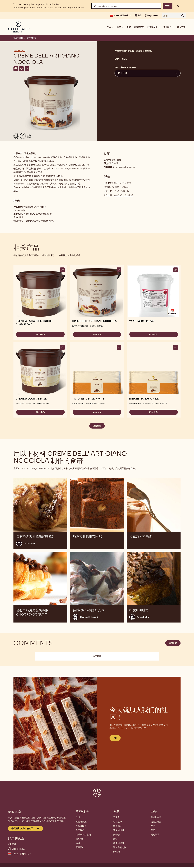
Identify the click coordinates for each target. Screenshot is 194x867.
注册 (115, 738)
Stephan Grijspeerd (89, 617)
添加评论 (173, 643)
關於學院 (155, 834)
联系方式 (181, 27)
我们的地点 (156, 821)
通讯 (78, 843)
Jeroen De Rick (143, 617)
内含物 (116, 834)
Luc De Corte (29, 543)
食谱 (129, 27)
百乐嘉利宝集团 (83, 834)
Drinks (116, 851)
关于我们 (80, 830)
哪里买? (79, 847)
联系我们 (80, 838)
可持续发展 (81, 826)
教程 (153, 826)
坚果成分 (117, 826)
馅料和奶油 (31, 38)
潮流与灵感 (139, 27)
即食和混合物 (119, 847)
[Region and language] (126, 6)
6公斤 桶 (118, 195)
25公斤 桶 (128, 195)
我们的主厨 (156, 817)
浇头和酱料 (118, 843)
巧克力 (116, 817)
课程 (153, 830)
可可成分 (117, 821)
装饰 (115, 838)
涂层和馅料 (18, 38)
